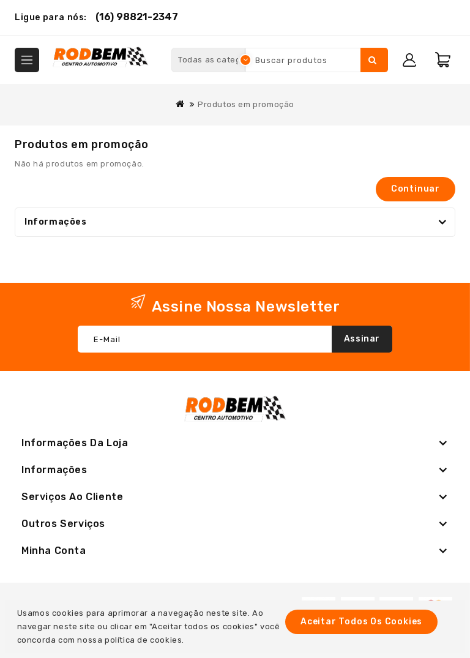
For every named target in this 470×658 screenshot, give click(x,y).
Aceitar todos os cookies (361, 621)
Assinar (362, 339)
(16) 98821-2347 (136, 17)
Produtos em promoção (246, 104)
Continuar (415, 189)
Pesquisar (372, 60)
